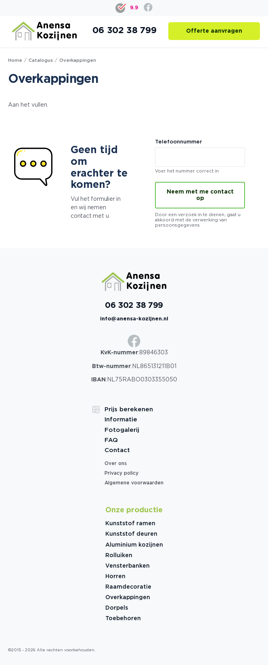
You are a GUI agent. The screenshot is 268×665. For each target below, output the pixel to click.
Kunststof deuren (131, 534)
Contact (117, 450)
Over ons (116, 463)
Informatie (121, 419)
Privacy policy (121, 473)
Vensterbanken (127, 566)
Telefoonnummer (200, 153)
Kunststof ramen (130, 523)
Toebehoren (123, 618)
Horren (115, 576)
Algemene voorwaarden (134, 483)
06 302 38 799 (134, 305)
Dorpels (116, 608)
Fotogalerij (122, 430)
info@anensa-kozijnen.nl (134, 319)
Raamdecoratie (128, 587)
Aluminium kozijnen (134, 545)
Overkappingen (127, 597)
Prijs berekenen (129, 409)
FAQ (111, 440)
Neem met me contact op (200, 195)
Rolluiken (118, 555)
